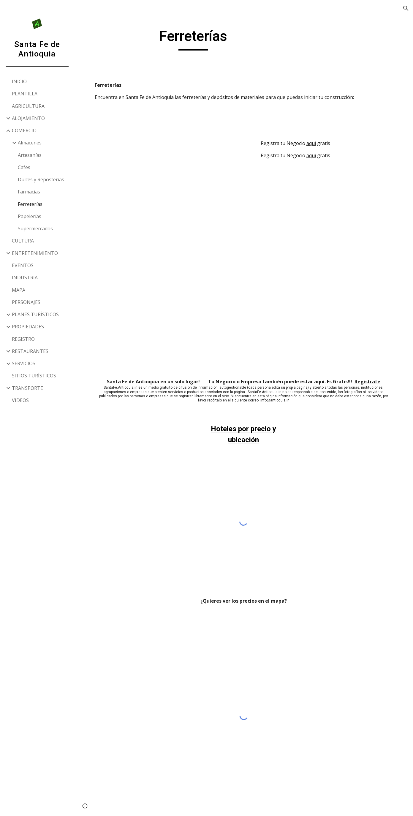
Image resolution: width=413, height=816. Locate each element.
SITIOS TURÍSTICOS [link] (34, 375)
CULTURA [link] (23, 240)
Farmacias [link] (29, 191)
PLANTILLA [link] (24, 93)
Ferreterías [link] (30, 204)
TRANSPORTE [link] (27, 388)
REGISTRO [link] (23, 339)
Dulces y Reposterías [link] (41, 179)
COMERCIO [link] (24, 130)
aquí (311, 143)
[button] (406, 8)
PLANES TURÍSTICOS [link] (35, 314)
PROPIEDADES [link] (28, 326)
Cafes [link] (24, 167)
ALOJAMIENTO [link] (28, 118)
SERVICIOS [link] (23, 363)
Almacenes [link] (30, 142)
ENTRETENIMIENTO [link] (35, 253)
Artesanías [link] (30, 155)
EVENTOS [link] (23, 265)
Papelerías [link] (29, 216)
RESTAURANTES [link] (30, 351)
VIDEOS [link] (20, 400)
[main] (193, 39)
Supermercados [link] (35, 228)
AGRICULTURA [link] (28, 106)
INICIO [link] (19, 81)
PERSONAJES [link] (26, 302)
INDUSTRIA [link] (25, 277)
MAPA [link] (18, 290)
